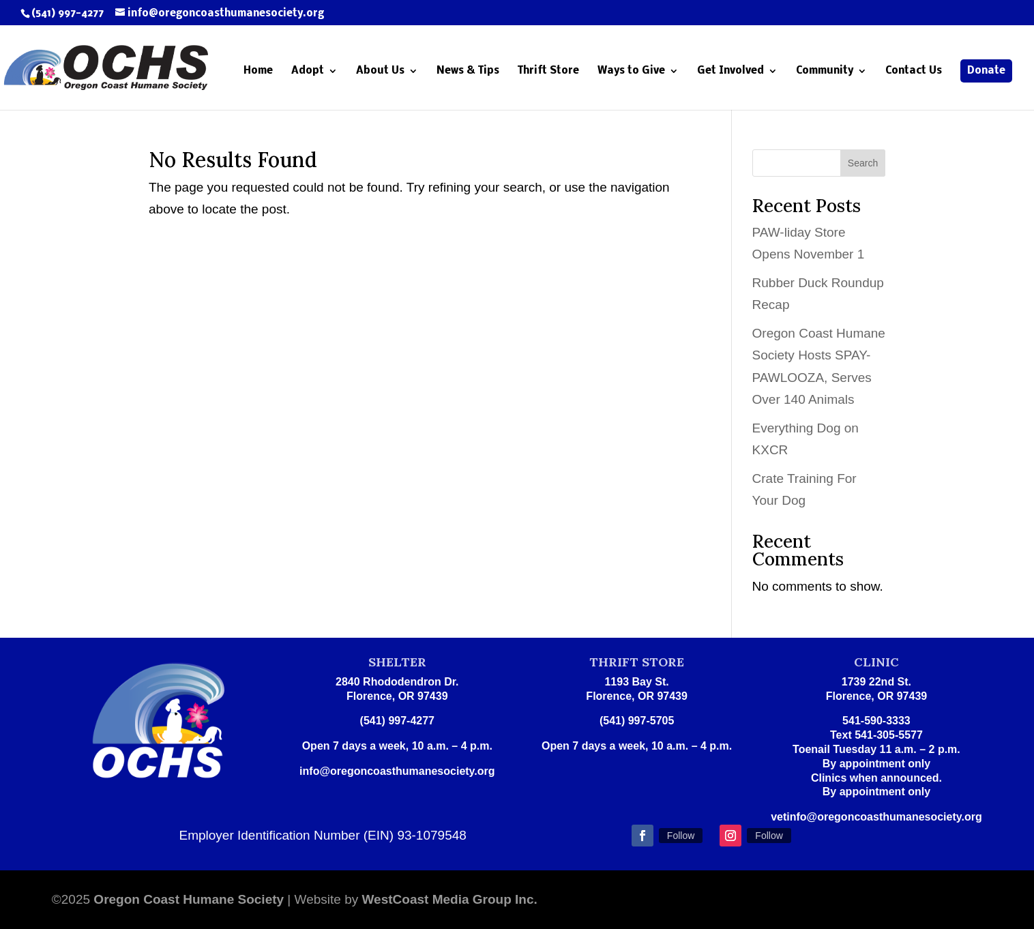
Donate (986, 70)
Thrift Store (548, 71)
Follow (680, 835)
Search (863, 163)
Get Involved (730, 71)
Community (824, 71)
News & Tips (468, 71)
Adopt (307, 71)
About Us (380, 71)
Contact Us (913, 71)
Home (258, 71)
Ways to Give (631, 71)
